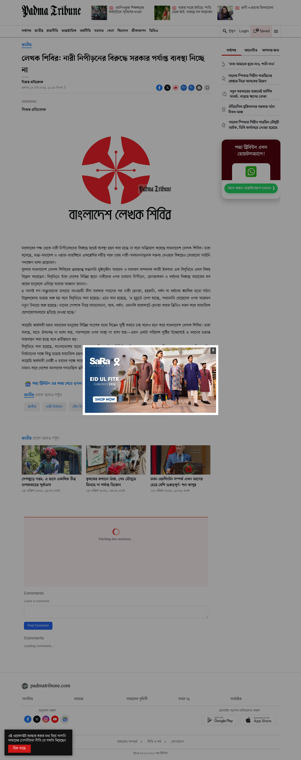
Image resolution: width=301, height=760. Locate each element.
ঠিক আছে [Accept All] (19, 748)
